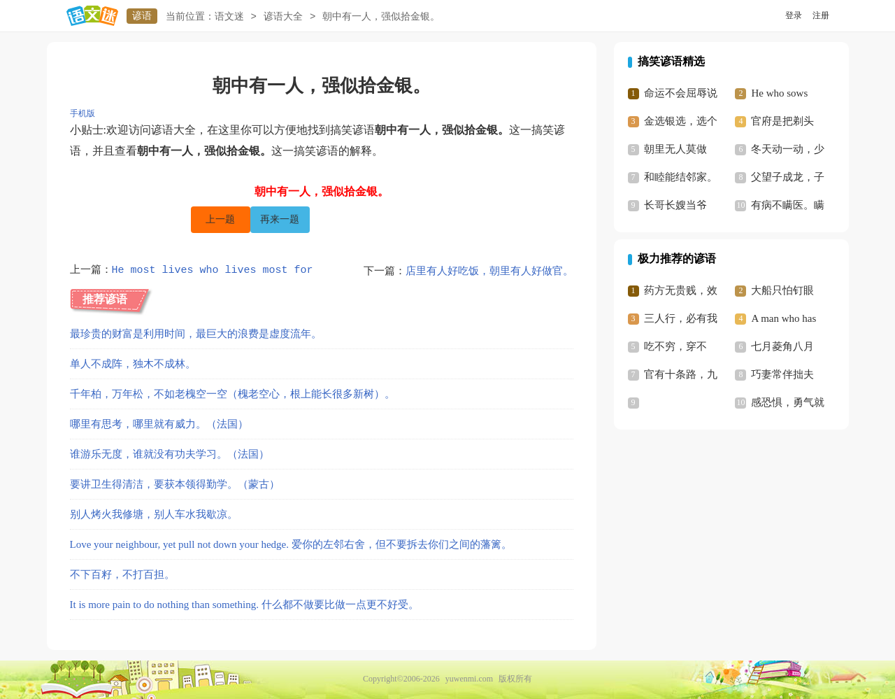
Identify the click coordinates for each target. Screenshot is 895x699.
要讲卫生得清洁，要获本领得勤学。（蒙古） (175, 484)
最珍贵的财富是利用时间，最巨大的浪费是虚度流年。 (196, 333)
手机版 (82, 113)
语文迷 (229, 16)
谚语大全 (283, 16)
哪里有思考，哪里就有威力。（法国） (159, 424)
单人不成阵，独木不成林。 (133, 363)
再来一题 (279, 219)
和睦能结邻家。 (680, 177)
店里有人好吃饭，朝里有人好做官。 (489, 270)
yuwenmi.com (469, 679)
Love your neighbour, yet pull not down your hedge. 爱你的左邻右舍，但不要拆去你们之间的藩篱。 (291, 544)
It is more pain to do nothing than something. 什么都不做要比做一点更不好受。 (244, 604)
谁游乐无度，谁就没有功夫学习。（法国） (169, 454)
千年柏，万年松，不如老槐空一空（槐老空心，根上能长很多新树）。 (232, 394)
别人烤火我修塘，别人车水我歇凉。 (154, 514)
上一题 (220, 219)
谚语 (142, 15)
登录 (793, 15)
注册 (820, 15)
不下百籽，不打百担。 (122, 574)
